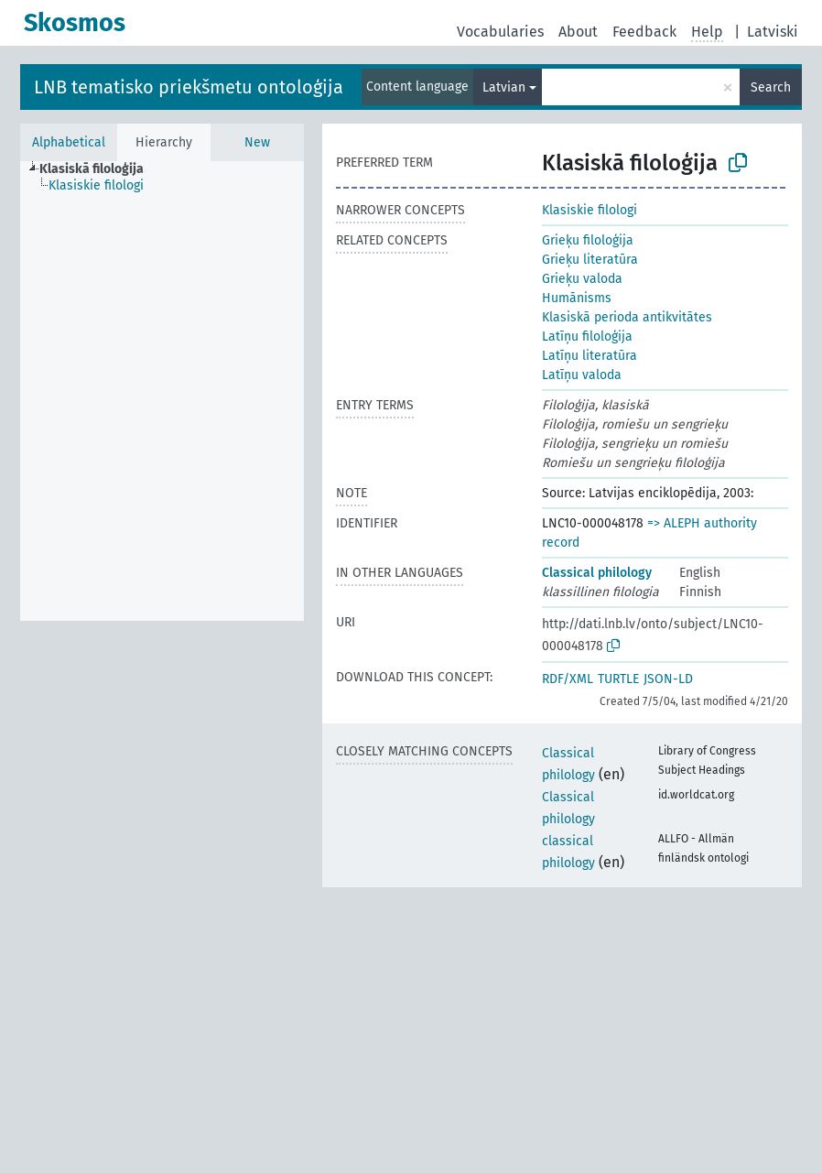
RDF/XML (567, 679)
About (578, 31)
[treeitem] (99, 169)
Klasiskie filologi (589, 210)
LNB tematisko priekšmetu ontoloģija (188, 87)
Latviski (772, 31)
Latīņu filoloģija (587, 336)
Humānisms (576, 298)
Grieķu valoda (582, 279)
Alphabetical (68, 142)
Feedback (644, 31)
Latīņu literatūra (589, 356)
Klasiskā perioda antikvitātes (627, 317)
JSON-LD (668, 679)
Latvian (503, 87)
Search (771, 87)
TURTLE (618, 679)
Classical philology (597, 573)
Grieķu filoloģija (587, 240)
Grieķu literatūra (590, 259)
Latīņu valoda (582, 375)
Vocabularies (500, 31)
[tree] (162, 391)
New (257, 142)
